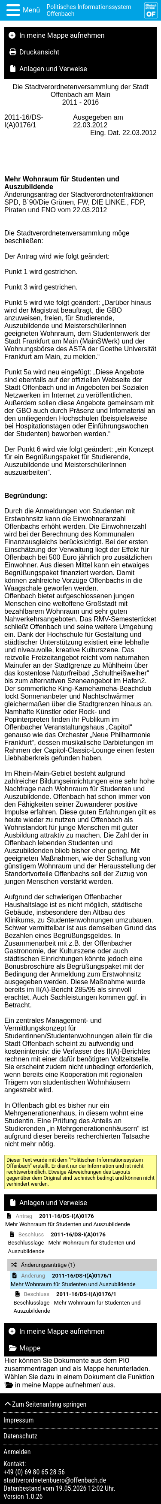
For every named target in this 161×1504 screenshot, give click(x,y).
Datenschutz (20, 1436)
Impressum (18, 1420)
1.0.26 (34, 1496)
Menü (31, 10)
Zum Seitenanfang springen (44, 1404)
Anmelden (16, 1452)
